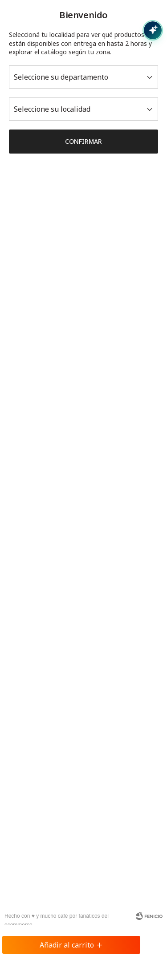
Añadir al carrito (71, 945)
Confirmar (83, 141)
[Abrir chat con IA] (153, 30)
